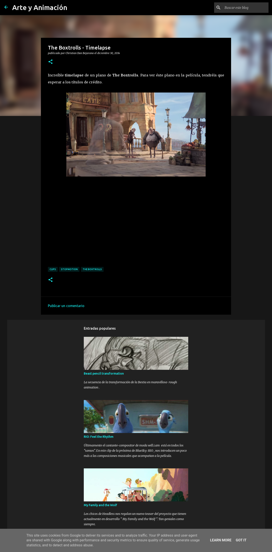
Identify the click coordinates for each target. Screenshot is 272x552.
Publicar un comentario (66, 306)
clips (53, 269)
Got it (241, 540)
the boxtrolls (92, 269)
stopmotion (69, 269)
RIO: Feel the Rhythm (98, 436)
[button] (50, 62)
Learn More (220, 540)
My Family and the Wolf (100, 505)
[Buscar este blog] (246, 7)
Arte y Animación (39, 7)
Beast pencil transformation (104, 373)
